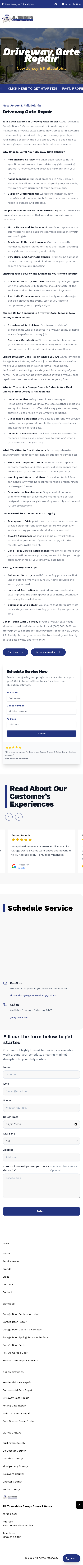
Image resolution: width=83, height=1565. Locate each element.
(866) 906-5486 (19, 1017)
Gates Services (13, 1372)
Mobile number (15, 705)
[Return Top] (79, 1505)
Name (7, 1067)
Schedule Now (71, 4)
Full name (12, 692)
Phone (7, 1100)
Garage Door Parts (14, 1345)
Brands (7, 1268)
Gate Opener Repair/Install (19, 1421)
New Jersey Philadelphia (18, 1525)
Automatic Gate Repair (17, 1413)
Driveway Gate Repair (16, 1397)
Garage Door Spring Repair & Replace (25, 1337)
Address (11, 719)
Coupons (8, 1284)
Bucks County (11, 1489)
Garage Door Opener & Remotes (22, 1329)
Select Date (10, 1116)
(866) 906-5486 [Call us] (12, 1537)
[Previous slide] (9, 817)
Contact (7, 1292)
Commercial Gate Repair (18, 1390)
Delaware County (13, 1473)
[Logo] (17, 18)
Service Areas (11, 1261)
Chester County (12, 1481)
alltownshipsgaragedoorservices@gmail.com (34, 995)
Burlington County (14, 1442)
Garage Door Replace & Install (21, 1314)
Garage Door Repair (15, 1321)
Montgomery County (15, 1466)
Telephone (9, 1533)
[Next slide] (19, 817)
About (6, 1253)
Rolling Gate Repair (14, 1405)
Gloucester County (14, 1450)
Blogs (6, 1276)
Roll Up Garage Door (15, 1352)
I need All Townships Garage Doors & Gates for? (26, 1168)
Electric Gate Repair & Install (20, 1360)
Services (9, 1304)
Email (6, 1083)
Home (6, 1243)
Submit (41, 733)
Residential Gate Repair (17, 1382)
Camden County (13, 1458)
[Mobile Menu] (78, 18)
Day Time (9, 1133)
